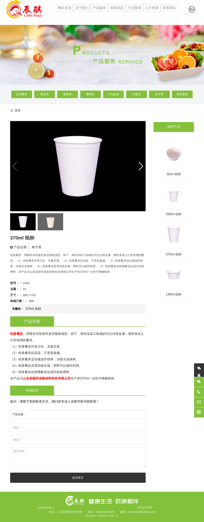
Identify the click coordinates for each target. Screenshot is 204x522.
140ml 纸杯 (174, 294)
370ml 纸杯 (174, 254)
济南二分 (113, 515)
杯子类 (159, 94)
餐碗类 (90, 94)
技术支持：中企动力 (97, 515)
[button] (141, 166)
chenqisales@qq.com (141, 511)
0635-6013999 (105, 511)
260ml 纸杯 (174, 214)
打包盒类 (113, 94)
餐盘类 (67, 94)
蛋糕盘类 (182, 94)
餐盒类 (44, 94)
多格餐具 (21, 94)
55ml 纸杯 (174, 174)
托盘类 (136, 94)
